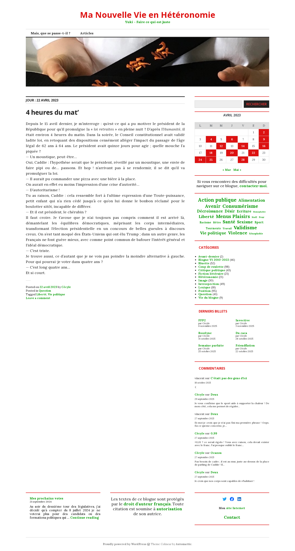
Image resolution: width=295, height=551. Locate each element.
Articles (86, 33)
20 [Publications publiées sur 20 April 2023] (232, 153)
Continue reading (84, 518)
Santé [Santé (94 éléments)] (229, 221)
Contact (232, 517)
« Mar (226, 170)
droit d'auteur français (147, 503)
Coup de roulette (211, 267)
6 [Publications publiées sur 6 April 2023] (232, 139)
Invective (243, 320)
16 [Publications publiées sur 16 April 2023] (264, 146)
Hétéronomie (208, 277)
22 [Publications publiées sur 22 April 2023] (253, 153)
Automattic (184, 544)
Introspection (208, 284)
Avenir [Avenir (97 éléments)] (213, 206)
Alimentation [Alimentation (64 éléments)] (251, 200)
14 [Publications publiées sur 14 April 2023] (243, 146)
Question (45, 290)
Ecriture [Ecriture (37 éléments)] (244, 211)
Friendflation (245, 345)
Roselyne (205, 333)
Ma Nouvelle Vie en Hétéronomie (147, 14)
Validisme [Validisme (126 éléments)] (245, 227)
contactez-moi (253, 185)
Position (204, 291)
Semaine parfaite (211, 345)
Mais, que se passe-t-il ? (50, 33)
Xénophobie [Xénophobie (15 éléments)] (256, 233)
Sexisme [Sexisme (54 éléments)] (245, 222)
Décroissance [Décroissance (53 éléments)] (210, 211)
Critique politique (211, 270)
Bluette (203, 263)
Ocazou (216, 453)
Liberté (41, 294)
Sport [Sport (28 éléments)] (259, 222)
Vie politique (56, 294)
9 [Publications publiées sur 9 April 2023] (264, 139)
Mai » (237, 170)
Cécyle (66, 287)
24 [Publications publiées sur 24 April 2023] (200, 160)
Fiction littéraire (211, 274)
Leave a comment (38, 298)
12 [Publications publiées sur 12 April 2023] (221, 146)
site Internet (235, 508)
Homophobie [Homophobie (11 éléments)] (259, 212)
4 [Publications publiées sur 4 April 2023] (211, 139)
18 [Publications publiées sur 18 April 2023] (211, 153)
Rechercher (256, 104)
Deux (214, 394)
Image (203, 280)
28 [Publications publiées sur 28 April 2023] (243, 160)
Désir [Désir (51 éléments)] (230, 211)
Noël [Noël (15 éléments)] (254, 217)
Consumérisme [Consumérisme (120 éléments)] (240, 206)
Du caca (241, 333)
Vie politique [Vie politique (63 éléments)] (213, 233)
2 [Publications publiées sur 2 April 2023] (264, 132)
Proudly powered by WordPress (124, 544)
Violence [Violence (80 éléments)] (237, 232)
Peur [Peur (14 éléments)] (261, 217)
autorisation (169, 508)
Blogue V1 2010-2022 (213, 260)
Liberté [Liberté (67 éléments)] (206, 216)
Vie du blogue (208, 297)
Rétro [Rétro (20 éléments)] (217, 222)
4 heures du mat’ (52, 112)
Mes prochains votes (46, 498)
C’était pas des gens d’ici (229, 378)
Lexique (204, 287)
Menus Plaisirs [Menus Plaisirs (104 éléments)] (233, 216)
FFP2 (202, 320)
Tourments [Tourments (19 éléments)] (213, 228)
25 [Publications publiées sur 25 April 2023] (211, 160)
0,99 (214, 433)
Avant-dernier (208, 256)
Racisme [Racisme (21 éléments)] (205, 222)
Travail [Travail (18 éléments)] (227, 228)
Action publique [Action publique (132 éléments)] (217, 200)
